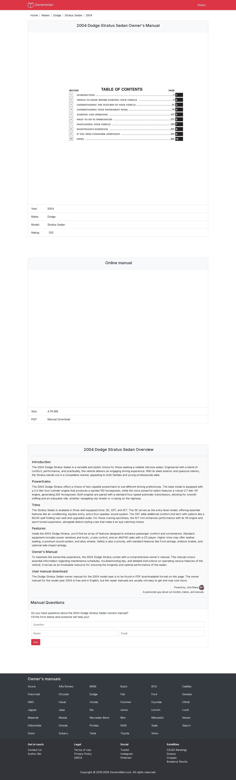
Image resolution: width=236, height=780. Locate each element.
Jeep (62, 709)
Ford (154, 694)
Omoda (63, 725)
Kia (91, 709)
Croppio (172, 757)
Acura (31, 686)
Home (34, 15)
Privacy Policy (83, 753)
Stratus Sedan (73, 15)
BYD (154, 686)
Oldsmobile (34, 725)
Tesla (93, 733)
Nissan (186, 717)
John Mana (195, 587)
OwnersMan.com (120, 772)
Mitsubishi (157, 717)
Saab (154, 725)
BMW (93, 686)
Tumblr (124, 750)
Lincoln (155, 709)
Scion (31, 733)
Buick (123, 686)
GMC (31, 702)
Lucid (185, 709)
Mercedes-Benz (99, 717)
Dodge (57, 15)
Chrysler (64, 694)
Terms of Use (82, 750)
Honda (94, 702)
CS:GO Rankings (177, 750)
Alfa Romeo (66, 686)
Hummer (125, 702)
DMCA (78, 757)
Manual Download (58, 419)
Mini (122, 717)
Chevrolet (34, 694)
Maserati (33, 717)
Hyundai (156, 702)
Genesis (187, 694)
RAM (123, 725)
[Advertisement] (118, 247)
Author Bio (34, 753)
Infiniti (186, 702)
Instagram (126, 753)
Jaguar (32, 709)
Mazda (63, 717)
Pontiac (94, 725)
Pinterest (125, 757)
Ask (35, 642)
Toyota (124, 733)
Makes (201, 5)
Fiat (122, 694)
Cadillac (187, 686)
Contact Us (35, 750)
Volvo (154, 733)
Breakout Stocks (177, 761)
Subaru (63, 733)
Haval (62, 702)
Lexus (124, 709)
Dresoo (171, 753)
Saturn (186, 725)
